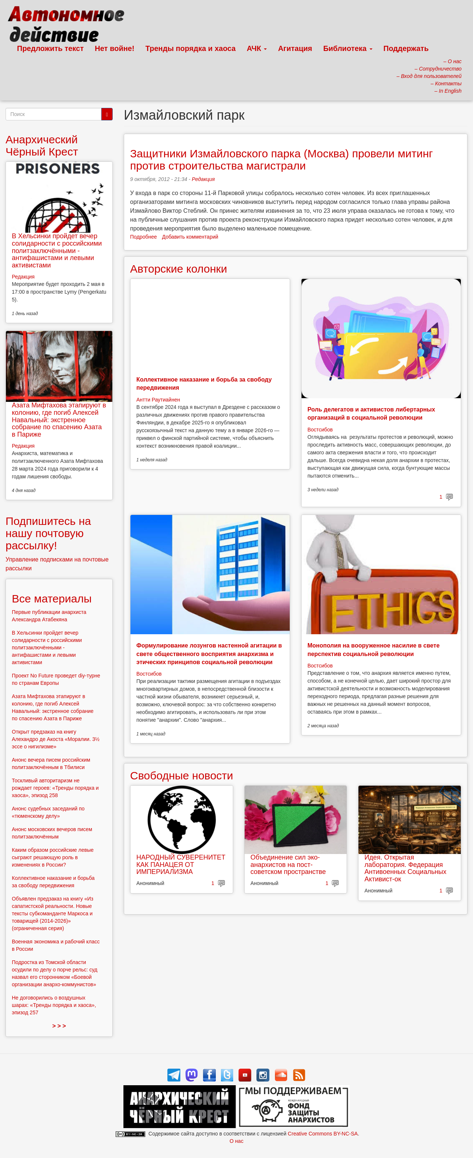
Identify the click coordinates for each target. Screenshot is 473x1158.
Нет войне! (115, 48)
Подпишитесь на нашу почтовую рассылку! (48, 533)
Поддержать (406, 48)
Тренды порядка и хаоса (191, 48)
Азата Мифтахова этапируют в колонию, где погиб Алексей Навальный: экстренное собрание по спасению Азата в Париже (59, 420)
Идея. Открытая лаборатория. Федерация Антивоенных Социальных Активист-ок (405, 868)
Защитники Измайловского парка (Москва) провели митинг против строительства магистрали (281, 159)
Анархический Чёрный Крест (42, 145)
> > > (59, 1026)
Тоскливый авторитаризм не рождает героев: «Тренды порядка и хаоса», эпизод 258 (55, 788)
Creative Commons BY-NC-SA (323, 1134)
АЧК (257, 48)
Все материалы (52, 598)
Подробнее (143, 237)
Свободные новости (181, 775)
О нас (236, 1141)
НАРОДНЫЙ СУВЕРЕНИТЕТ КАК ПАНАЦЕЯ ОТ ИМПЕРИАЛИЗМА (180, 865)
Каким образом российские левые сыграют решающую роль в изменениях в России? (52, 857)
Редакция (203, 179)
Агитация (295, 48)
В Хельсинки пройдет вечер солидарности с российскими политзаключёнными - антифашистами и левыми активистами (57, 250)
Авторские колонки (178, 269)
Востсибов (320, 430)
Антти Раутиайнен (158, 400)
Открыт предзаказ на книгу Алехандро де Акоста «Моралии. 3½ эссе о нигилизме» (55, 739)
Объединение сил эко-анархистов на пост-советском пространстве (288, 865)
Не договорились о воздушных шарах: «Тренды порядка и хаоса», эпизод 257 (54, 1005)
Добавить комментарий (190, 237)
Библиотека (347, 48)
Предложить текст (50, 48)
